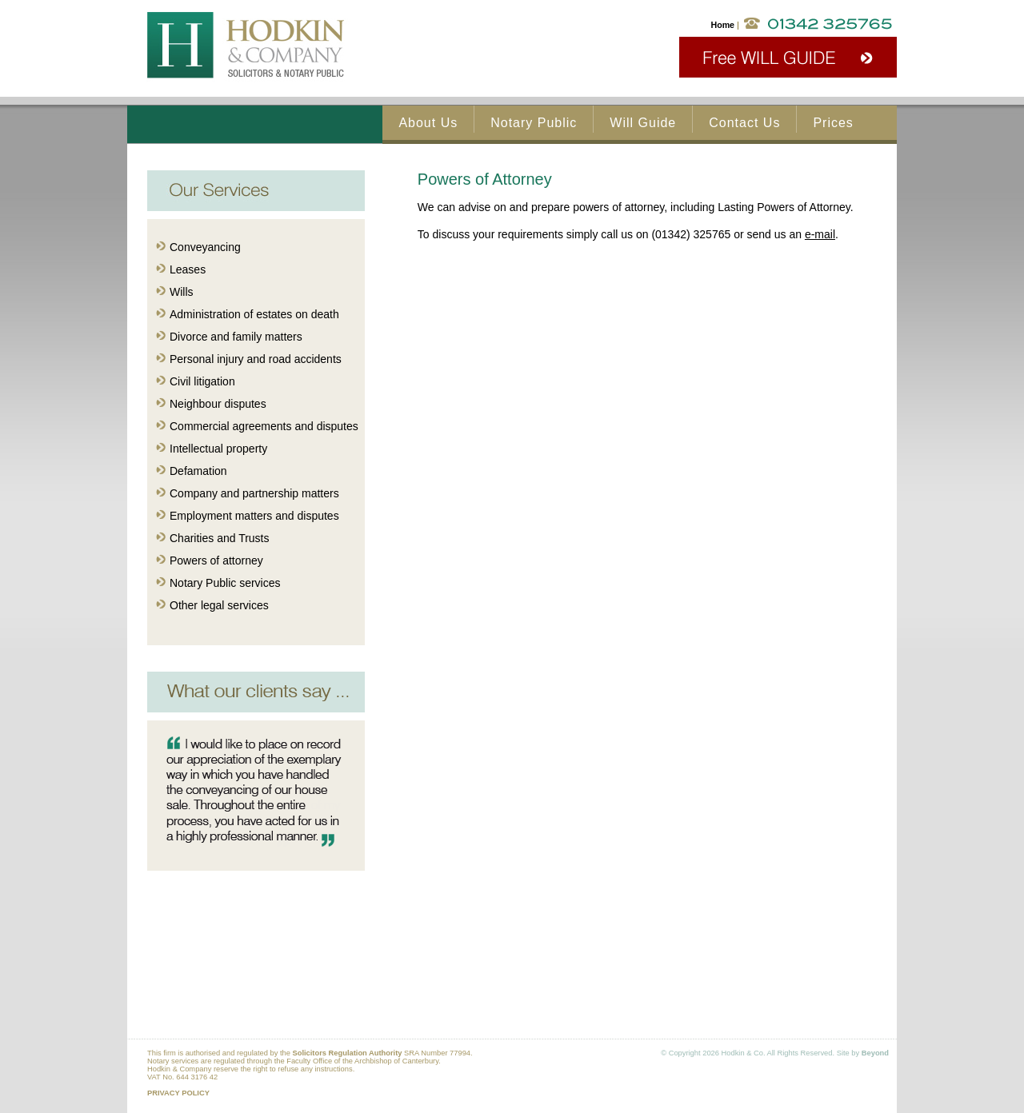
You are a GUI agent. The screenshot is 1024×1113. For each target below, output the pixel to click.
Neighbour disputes (218, 403)
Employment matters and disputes (254, 515)
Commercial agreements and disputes (264, 426)
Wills (182, 291)
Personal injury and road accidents (256, 359)
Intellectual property (218, 448)
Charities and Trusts (220, 538)
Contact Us (744, 123)
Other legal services (219, 605)
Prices (833, 123)
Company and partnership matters (254, 493)
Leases (188, 269)
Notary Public (533, 123)
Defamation (198, 471)
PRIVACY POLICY (178, 1093)
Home (722, 25)
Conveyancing (205, 247)
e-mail (820, 234)
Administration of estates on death (254, 314)
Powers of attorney (216, 560)
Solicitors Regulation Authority (347, 1053)
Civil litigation (202, 381)
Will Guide (643, 123)
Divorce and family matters (236, 336)
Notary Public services (225, 582)
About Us (428, 123)
